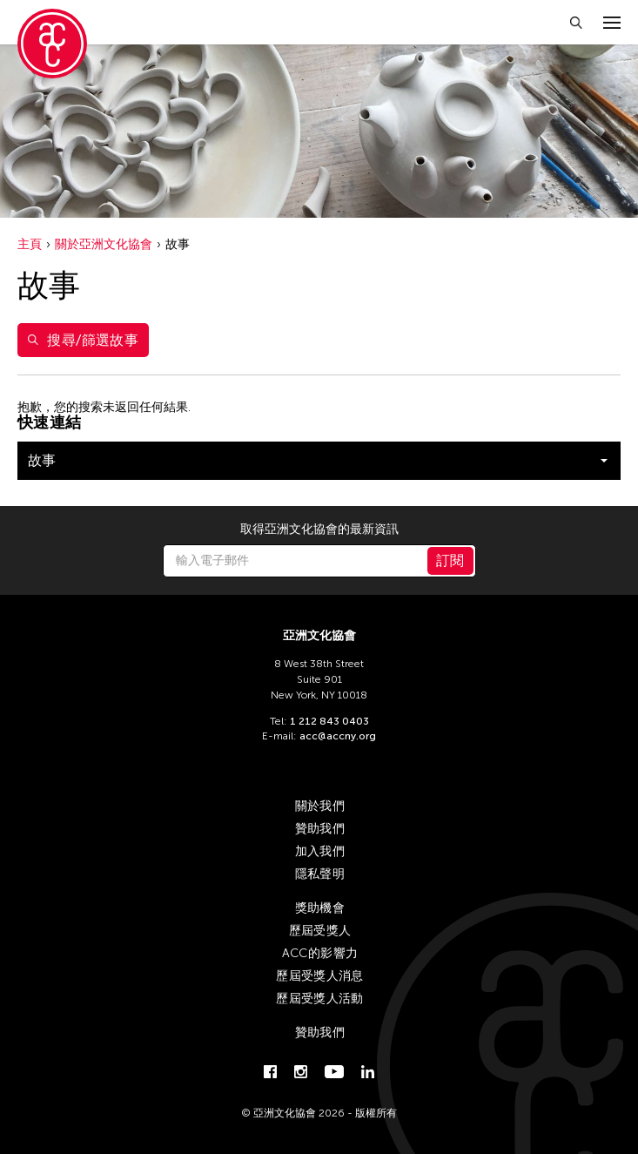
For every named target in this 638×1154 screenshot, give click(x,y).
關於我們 (320, 806)
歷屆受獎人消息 (319, 975)
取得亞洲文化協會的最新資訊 (319, 529)
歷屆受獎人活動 (319, 998)
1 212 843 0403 (329, 721)
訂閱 (450, 560)
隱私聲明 (320, 874)
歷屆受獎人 (320, 930)
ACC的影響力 (320, 953)
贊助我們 (320, 828)
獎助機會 (320, 908)
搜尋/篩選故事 (83, 340)
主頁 (29, 244)
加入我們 (320, 851)
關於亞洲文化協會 (103, 244)
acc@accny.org (337, 736)
